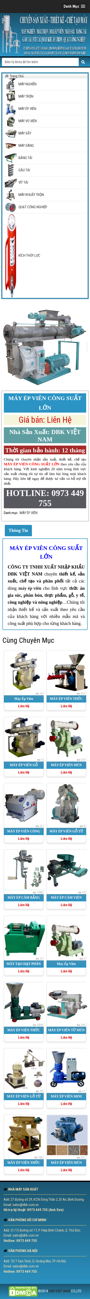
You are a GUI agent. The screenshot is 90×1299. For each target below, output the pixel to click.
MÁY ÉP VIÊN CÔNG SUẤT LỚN (46, 552)
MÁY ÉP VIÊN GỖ (24, 765)
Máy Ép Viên (23, 699)
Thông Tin (18, 530)
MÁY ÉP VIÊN (28, 513)
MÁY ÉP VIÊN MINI (66, 1096)
